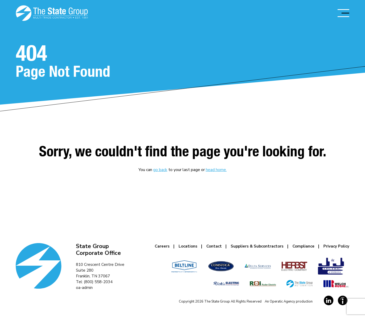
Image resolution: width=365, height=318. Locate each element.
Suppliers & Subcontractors (257, 246)
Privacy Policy (336, 246)
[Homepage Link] (52, 13)
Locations (188, 246)
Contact (214, 246)
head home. (216, 170)
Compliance (303, 246)
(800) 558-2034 (98, 281)
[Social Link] (329, 300)
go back (160, 170)
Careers (162, 246)
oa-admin (84, 287)
